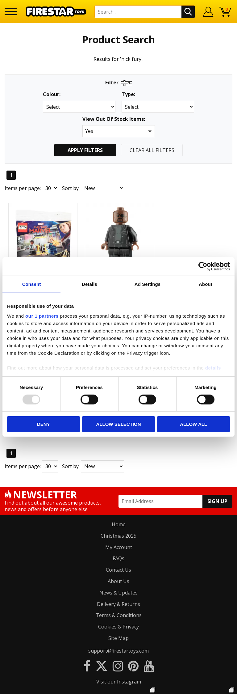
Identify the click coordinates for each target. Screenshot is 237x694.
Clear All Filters (152, 150)
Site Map (118, 512)
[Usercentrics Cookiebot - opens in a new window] (203, 266)
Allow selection (118, 424)
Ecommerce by (119, 686)
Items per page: (23, 188)
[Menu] (11, 11)
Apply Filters (85, 150)
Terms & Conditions (119, 490)
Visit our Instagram (118, 556)
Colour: (51, 94)
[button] (118, 131)
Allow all (193, 424)
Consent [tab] (31, 284)
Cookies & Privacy (118, 501)
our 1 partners (42, 315)
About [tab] (205, 284)
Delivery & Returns (118, 478)
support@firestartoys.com (118, 525)
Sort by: (71, 188)
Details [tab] (89, 284)
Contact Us (118, 444)
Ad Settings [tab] (147, 284)
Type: (128, 94)
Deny (43, 424)
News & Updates (118, 467)
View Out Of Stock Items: (113, 119)
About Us (118, 455)
